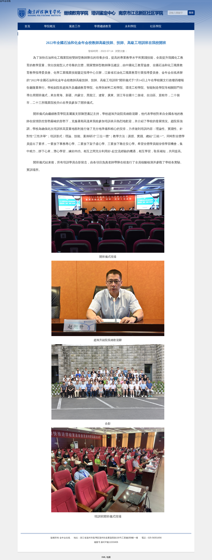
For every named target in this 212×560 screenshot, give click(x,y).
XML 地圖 (106, 557)
